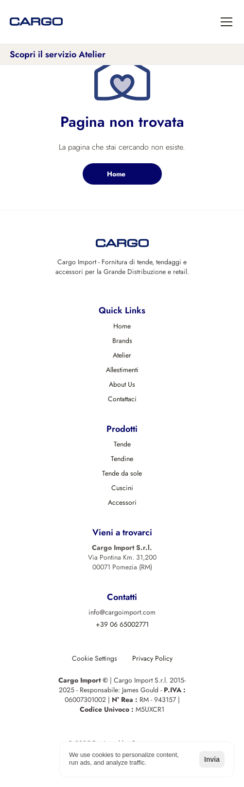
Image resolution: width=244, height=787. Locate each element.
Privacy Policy (152, 658)
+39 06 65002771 (122, 624)
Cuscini (122, 488)
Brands (122, 340)
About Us (122, 384)
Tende (122, 444)
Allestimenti (122, 370)
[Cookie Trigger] (94, 658)
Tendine (122, 458)
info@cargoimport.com (122, 612)
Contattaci (122, 399)
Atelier (122, 355)
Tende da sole (122, 473)
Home (122, 326)
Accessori (122, 502)
